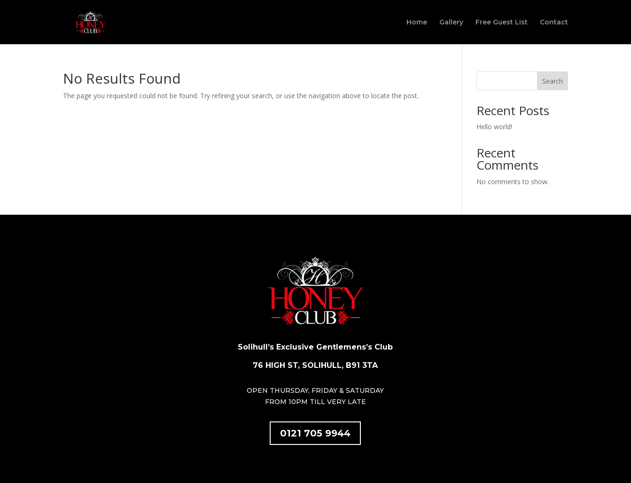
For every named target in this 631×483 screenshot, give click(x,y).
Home (416, 22)
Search (552, 81)
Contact (554, 22)
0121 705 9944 (315, 433)
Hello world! (494, 126)
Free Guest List (501, 22)
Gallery (451, 22)
